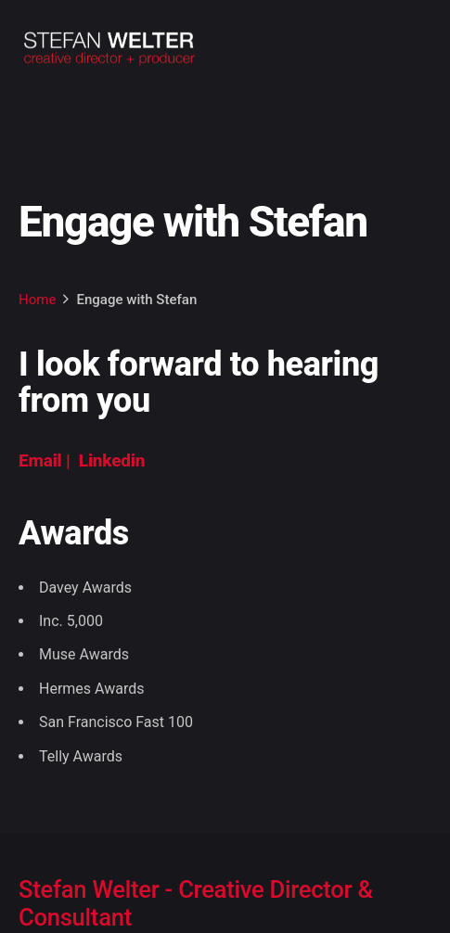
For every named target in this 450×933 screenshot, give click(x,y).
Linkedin (112, 460)
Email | (46, 460)
